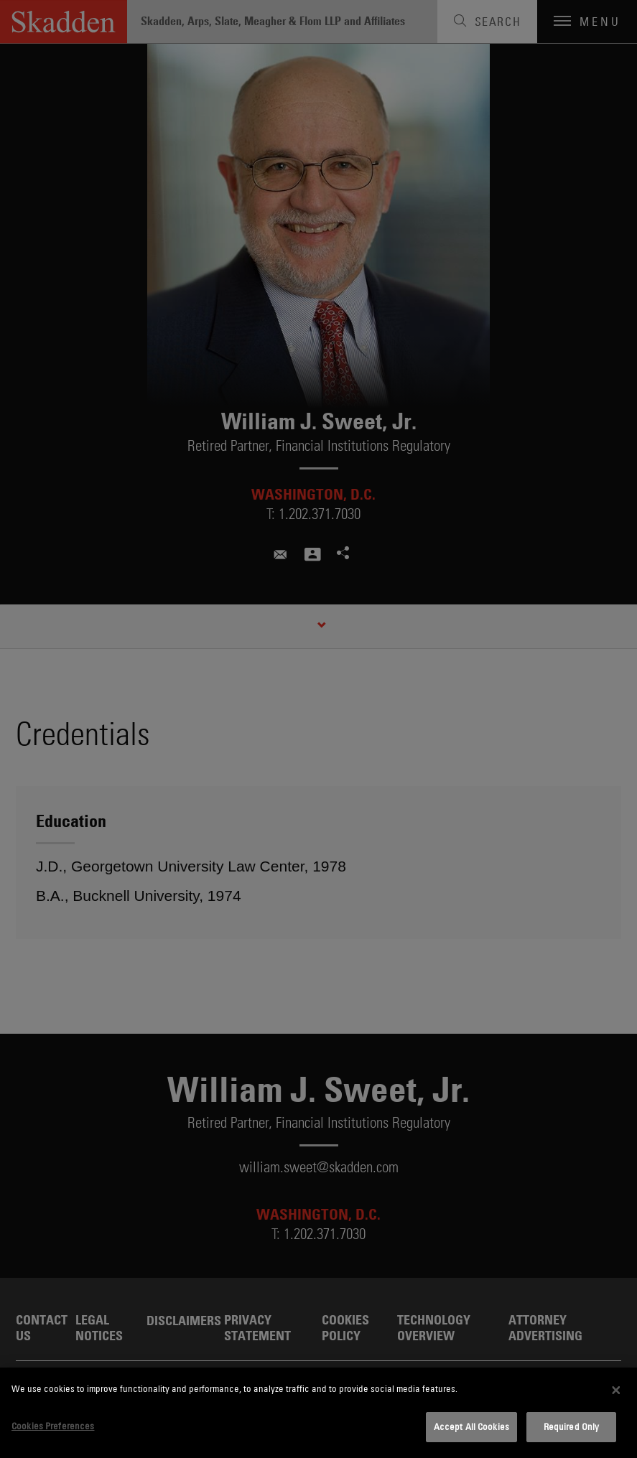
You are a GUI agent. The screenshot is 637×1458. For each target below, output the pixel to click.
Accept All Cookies (471, 1426)
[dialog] (318, 1413)
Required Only (572, 1426)
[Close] (616, 1389)
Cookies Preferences (52, 1425)
